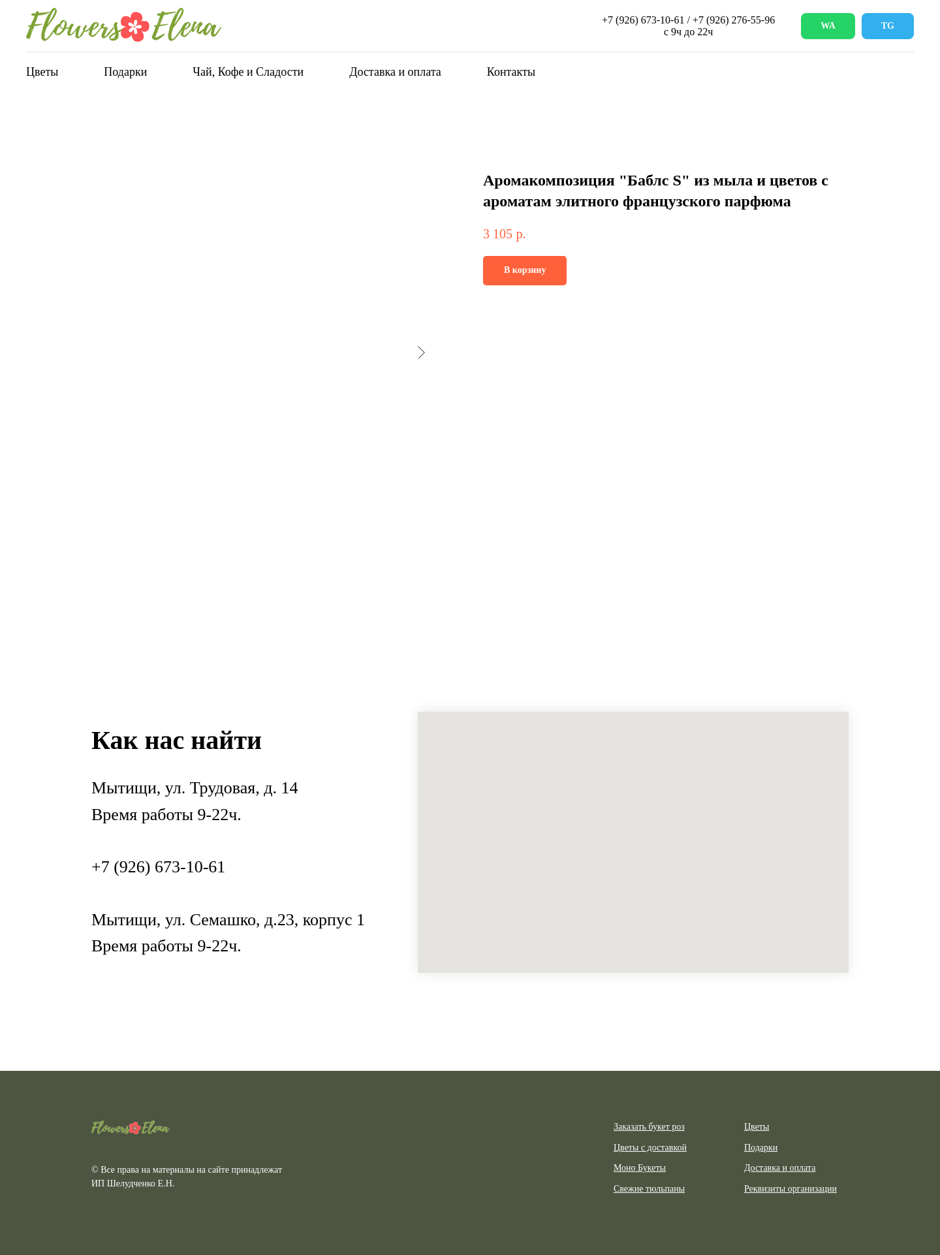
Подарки (125, 71)
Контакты (511, 71)
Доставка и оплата (395, 71)
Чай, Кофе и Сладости (248, 71)
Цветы (42, 71)
